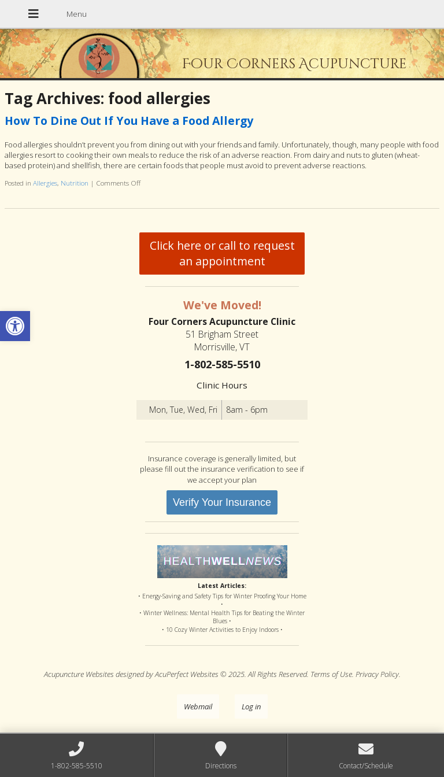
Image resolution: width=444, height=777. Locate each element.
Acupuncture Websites (79, 674)
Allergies (45, 182)
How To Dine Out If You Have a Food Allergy (129, 120)
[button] (15, 326)
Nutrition (74, 182)
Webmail (198, 706)
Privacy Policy (377, 674)
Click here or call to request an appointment (222, 253)
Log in (251, 706)
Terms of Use (331, 674)
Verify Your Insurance (222, 502)
